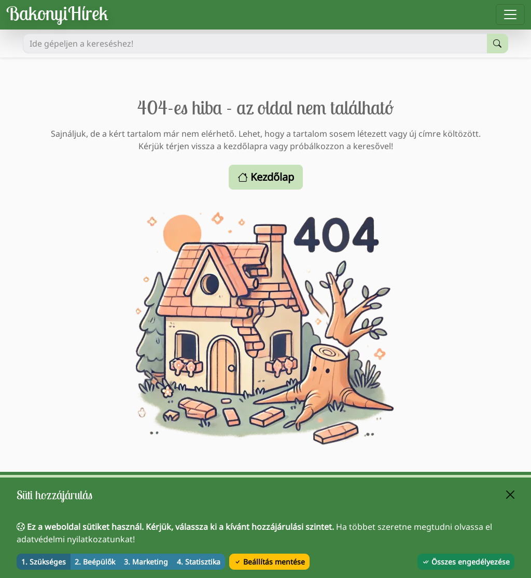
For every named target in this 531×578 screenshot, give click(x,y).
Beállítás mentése (269, 562)
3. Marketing (146, 562)
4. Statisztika (198, 562)
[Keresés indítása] (497, 43)
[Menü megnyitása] (510, 14)
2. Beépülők (95, 562)
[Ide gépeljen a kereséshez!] (255, 43)
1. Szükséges (43, 562)
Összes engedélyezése (466, 562)
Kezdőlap (265, 177)
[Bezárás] (510, 494)
